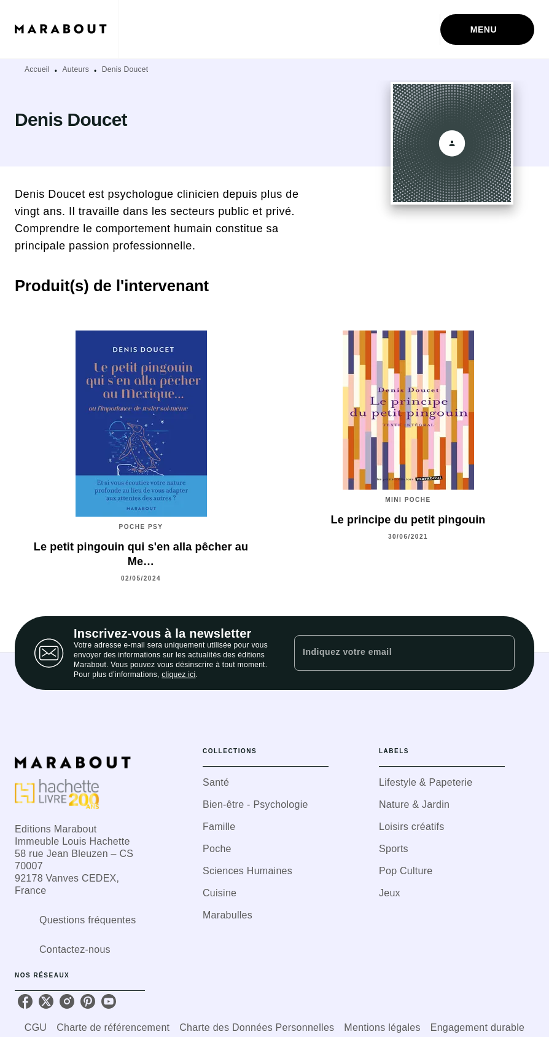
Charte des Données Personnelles (256, 1027)
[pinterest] (87, 1001)
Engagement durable (477, 1027)
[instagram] (66, 1001)
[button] (266, 783)
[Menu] (487, 29)
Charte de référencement (112, 1027)
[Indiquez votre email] (389, 653)
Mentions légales (382, 1027)
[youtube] (108, 1001)
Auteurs (76, 69)
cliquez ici (178, 674)
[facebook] (25, 1001)
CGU (36, 1027)
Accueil (37, 69)
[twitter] (46, 1001)
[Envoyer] (500, 653)
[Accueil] (66, 29)
